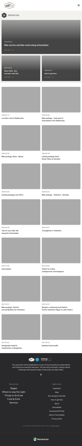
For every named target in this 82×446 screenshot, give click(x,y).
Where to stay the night (13, 392)
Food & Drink (13, 399)
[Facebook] (41, 374)
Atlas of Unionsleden (57, 415)
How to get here (57, 400)
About (57, 404)
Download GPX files (56, 411)
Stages (13, 388)
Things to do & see (13, 395)
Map (57, 392)
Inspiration (57, 388)
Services (14, 402)
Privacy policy (57, 419)
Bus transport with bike (56, 396)
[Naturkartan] (41, 440)
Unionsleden (56, 407)
